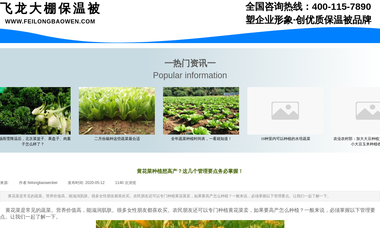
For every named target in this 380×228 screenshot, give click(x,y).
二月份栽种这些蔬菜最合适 (119, 138)
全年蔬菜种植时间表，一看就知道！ (203, 138)
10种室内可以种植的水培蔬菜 (287, 138)
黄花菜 (13, 210)
